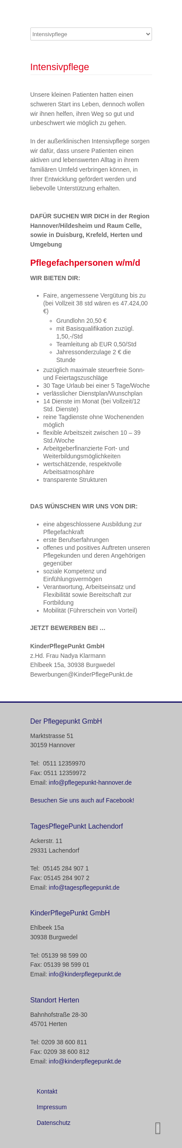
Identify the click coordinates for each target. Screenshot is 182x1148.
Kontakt (47, 1091)
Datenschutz (54, 1122)
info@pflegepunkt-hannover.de (90, 782)
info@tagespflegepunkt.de (84, 887)
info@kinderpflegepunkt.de (85, 974)
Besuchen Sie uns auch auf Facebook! (82, 800)
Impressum (52, 1107)
